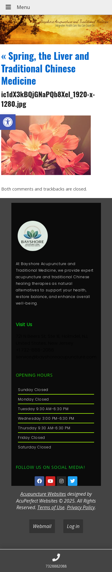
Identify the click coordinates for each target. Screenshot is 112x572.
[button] (8, 122)
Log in (73, 526)
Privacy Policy (81, 507)
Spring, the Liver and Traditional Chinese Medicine (45, 67)
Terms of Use (51, 507)
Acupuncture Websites (43, 494)
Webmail (42, 526)
